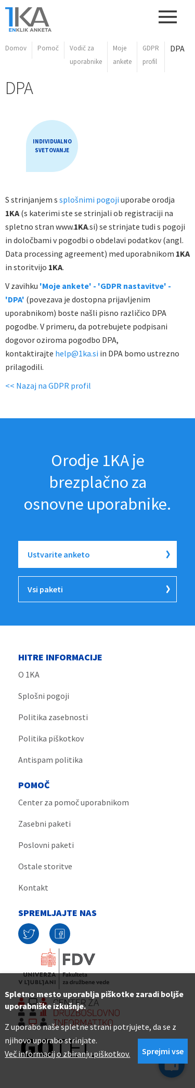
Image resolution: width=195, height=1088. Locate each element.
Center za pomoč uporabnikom (73, 802)
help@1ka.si (76, 353)
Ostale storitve (45, 866)
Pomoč (48, 48)
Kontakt (33, 887)
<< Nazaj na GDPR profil (48, 385)
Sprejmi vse (163, 1051)
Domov (16, 48)
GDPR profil (150, 55)
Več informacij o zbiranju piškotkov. (67, 1054)
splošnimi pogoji (89, 199)
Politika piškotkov (51, 738)
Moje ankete (122, 55)
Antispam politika (50, 759)
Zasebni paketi (44, 823)
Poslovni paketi (46, 845)
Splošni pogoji (43, 696)
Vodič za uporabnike (86, 55)
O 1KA (29, 674)
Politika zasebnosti (53, 717)
